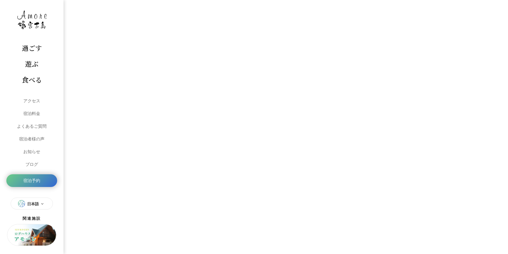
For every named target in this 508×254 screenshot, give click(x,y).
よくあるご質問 (32, 126)
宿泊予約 (31, 180)
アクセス (31, 100)
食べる (32, 79)
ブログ (31, 164)
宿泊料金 (31, 113)
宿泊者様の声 (31, 139)
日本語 (32, 203)
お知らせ (31, 151)
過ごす (32, 48)
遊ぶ (31, 63)
